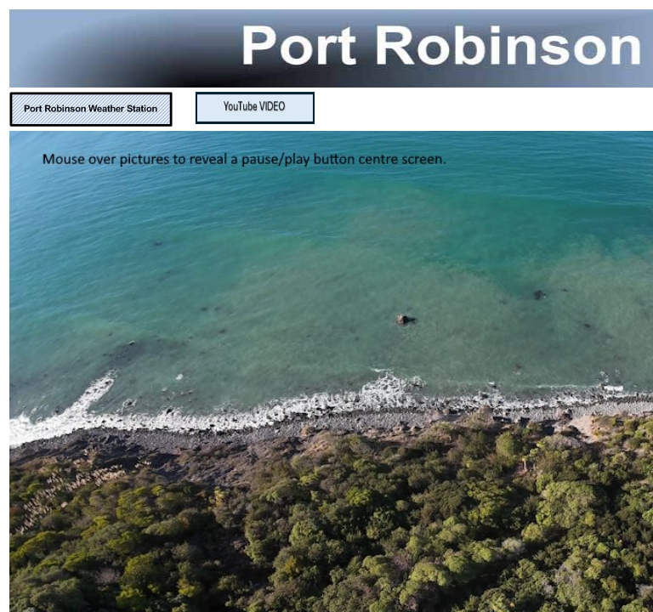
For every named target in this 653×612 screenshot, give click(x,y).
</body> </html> (326, 306)
